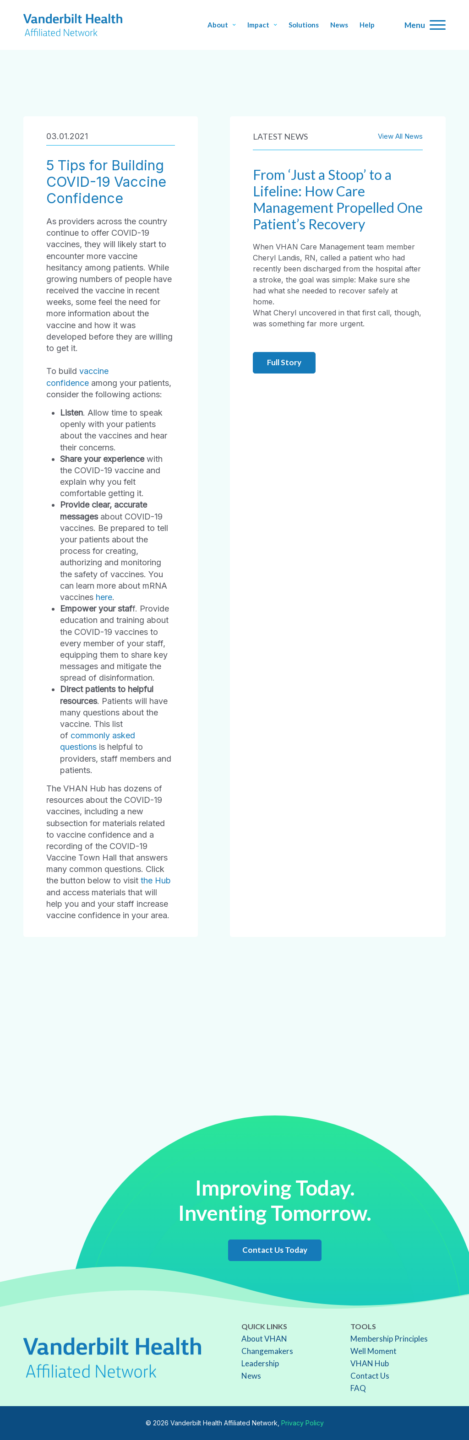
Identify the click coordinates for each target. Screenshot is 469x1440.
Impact (262, 25)
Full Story (284, 362)
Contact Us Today (274, 1250)
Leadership (260, 1363)
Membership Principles (389, 1339)
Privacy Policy (302, 1423)
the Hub (156, 880)
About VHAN (264, 1339)
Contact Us (369, 1376)
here (104, 597)
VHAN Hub (369, 1363)
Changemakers (267, 1351)
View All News (400, 136)
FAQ (358, 1388)
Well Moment (373, 1351)
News (339, 25)
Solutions (304, 25)
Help (367, 25)
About (221, 25)
